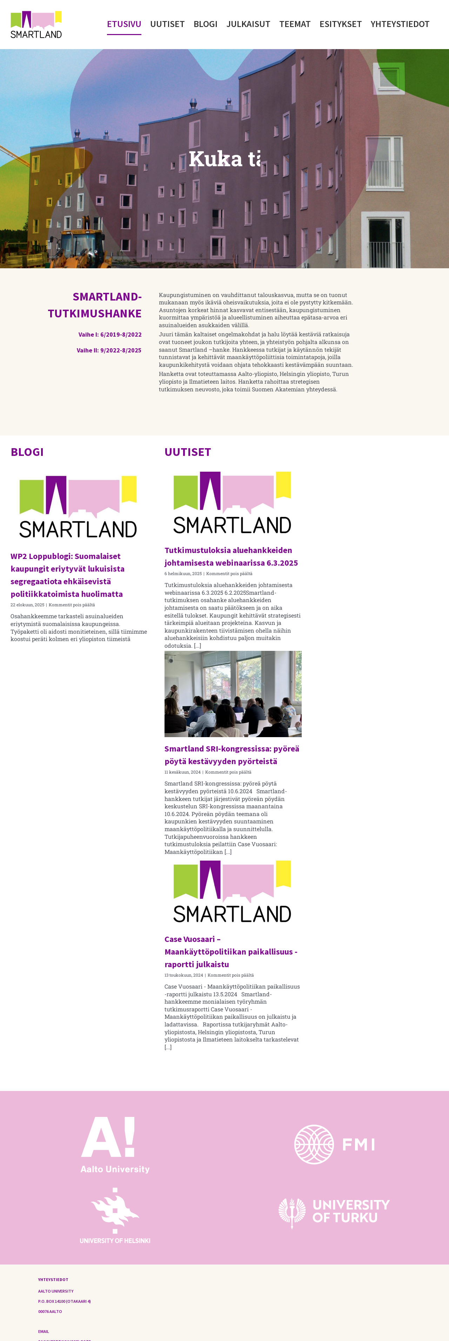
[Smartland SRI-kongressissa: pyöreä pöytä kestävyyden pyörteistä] (233, 694)
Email (43, 1331)
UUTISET (188, 451)
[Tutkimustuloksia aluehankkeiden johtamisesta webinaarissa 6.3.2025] (233, 503)
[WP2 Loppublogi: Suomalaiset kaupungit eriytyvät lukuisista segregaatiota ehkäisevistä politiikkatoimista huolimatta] (79, 506)
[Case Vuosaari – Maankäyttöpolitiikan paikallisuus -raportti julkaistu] (233, 892)
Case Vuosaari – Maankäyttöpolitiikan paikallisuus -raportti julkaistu (231, 952)
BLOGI (27, 451)
